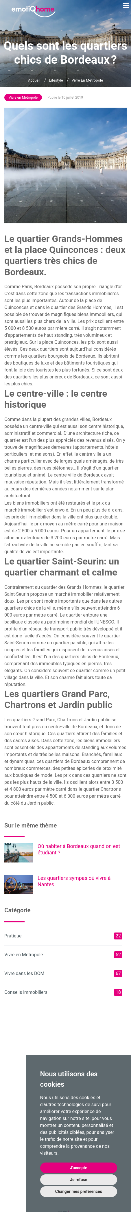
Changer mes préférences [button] (78, 1191)
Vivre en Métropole (87, 80)
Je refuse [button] (78, 1179)
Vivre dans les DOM (63, 973)
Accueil (34, 80)
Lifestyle (56, 80)
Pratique (63, 936)
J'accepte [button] (78, 1167)
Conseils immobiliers (63, 992)
